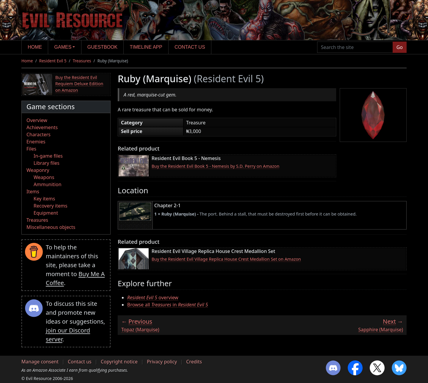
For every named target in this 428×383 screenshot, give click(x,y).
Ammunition (48, 184)
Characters (38, 134)
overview (152, 297)
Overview (36, 120)
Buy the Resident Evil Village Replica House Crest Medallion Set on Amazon (226, 259)
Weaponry (37, 170)
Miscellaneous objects (50, 227)
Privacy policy (162, 361)
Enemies (35, 141)
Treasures (82, 61)
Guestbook (102, 47)
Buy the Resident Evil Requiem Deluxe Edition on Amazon (79, 84)
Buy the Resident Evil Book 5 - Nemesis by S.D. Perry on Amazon (215, 166)
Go (399, 47)
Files (31, 148)
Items (32, 191)
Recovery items (50, 205)
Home (35, 47)
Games (63, 47)
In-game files (48, 156)
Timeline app (146, 47)
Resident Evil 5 (53, 61)
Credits (194, 361)
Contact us (189, 47)
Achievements (42, 127)
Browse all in (167, 304)
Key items (44, 198)
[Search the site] (355, 47)
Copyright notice (119, 361)
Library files (46, 163)
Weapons (44, 177)
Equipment (46, 213)
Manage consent (40, 361)
